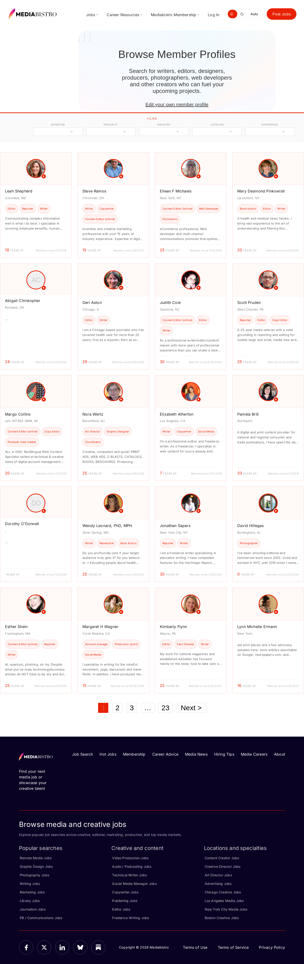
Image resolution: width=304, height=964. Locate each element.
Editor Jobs (121, 909)
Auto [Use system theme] (254, 14)
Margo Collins (17, 414)
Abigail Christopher (22, 300)
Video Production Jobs (130, 858)
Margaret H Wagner (100, 626)
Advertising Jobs (218, 884)
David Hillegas (250, 525)
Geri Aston (92, 302)
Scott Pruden (249, 302)
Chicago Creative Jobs (223, 892)
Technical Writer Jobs (129, 875)
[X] (44, 947)
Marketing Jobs (32, 892)
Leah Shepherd (18, 191)
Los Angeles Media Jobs (224, 901)
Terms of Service (233, 947)
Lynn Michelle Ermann (257, 626)
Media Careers (254, 754)
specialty (111, 124)
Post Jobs (281, 14)
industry (164, 124)
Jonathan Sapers (175, 525)
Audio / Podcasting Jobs (131, 866)
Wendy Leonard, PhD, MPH (107, 525)
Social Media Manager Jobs (134, 884)
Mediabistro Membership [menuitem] (173, 14)
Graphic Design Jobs (36, 866)
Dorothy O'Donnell (22, 523)
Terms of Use (195, 947)
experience (269, 124)
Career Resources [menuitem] (123, 14)
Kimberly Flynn (173, 626)
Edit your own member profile (176, 104)
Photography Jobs (34, 875)
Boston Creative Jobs (222, 918)
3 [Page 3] (132, 708)
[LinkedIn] (62, 947)
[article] (36, 205)
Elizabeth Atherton (176, 414)
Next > (191, 708)
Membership (134, 754)
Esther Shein (16, 626)
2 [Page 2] (118, 708)
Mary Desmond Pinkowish (261, 191)
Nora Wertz (92, 414)
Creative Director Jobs (223, 866)
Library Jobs (30, 901)
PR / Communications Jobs (41, 918)
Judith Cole (170, 302)
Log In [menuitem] (213, 14)
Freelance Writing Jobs (130, 918)
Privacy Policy (272, 947)
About (279, 754)
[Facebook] (26, 947)
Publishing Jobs (124, 901)
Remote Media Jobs (36, 858)
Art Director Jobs (218, 875)
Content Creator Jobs (222, 858)
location (217, 124)
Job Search (82, 754)
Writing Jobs (30, 884)
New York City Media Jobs (226, 909)
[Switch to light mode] (232, 14)
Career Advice (165, 754)
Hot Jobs (108, 754)
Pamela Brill (248, 414)
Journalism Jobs (33, 909)
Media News (196, 754)
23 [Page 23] (166, 708)
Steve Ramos (94, 191)
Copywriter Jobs (125, 892)
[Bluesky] (80, 947)
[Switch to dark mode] (243, 14)
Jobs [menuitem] (90, 14)
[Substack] (98, 947)
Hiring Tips (224, 754)
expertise (58, 124)
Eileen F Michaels (175, 191)
